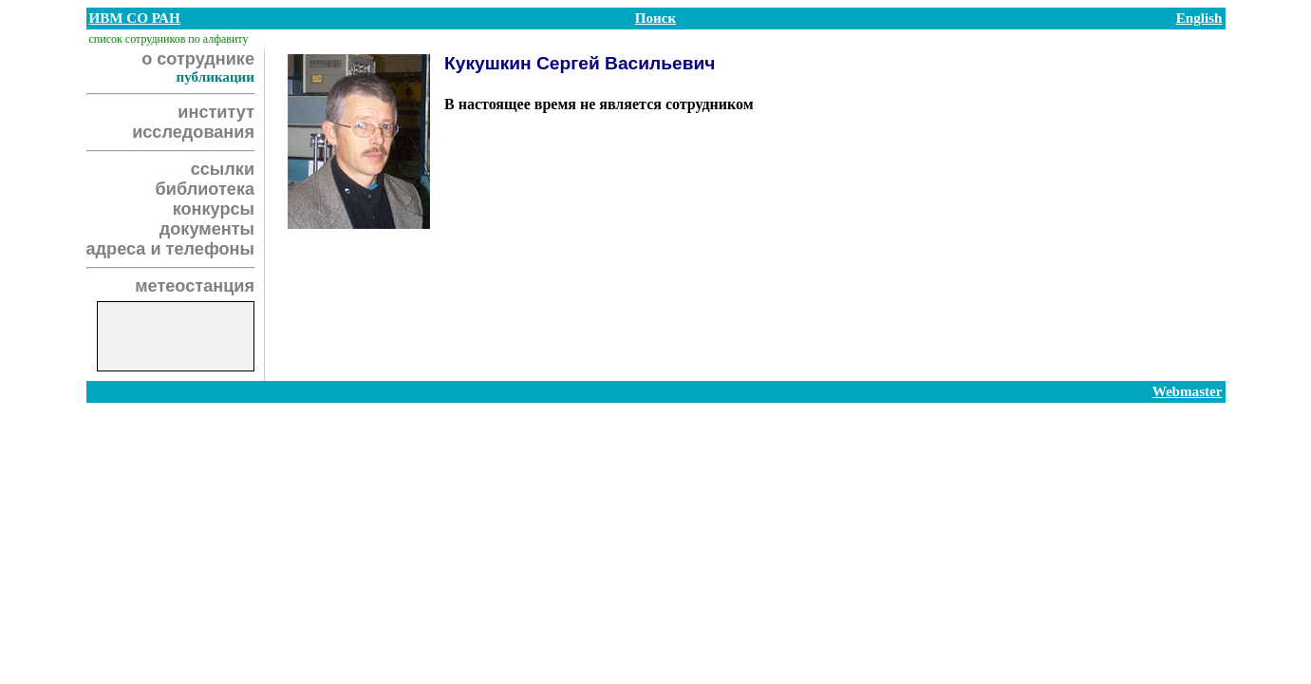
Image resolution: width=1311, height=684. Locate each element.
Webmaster (1187, 391)
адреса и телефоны (170, 248)
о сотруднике (197, 58)
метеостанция (194, 285)
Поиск (655, 18)
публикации (215, 77)
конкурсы (213, 209)
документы (206, 228)
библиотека (205, 189)
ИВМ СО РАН (134, 18)
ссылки (222, 169)
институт (216, 112)
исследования (193, 132)
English (1199, 18)
